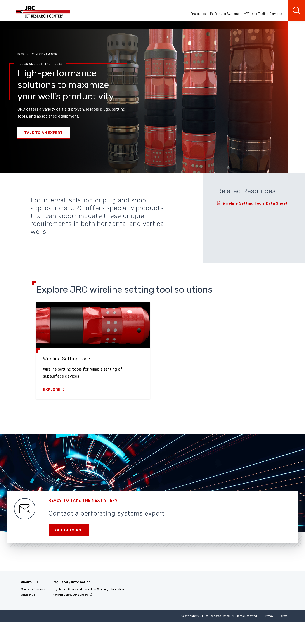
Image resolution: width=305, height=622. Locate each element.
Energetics (198, 14)
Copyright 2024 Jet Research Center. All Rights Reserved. (219, 615)
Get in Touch (69, 530)
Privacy (269, 615)
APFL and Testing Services (263, 14)
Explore (52, 389)
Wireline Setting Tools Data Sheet (255, 203)
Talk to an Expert (43, 132)
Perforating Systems (225, 14)
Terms (283, 615)
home (21, 53)
